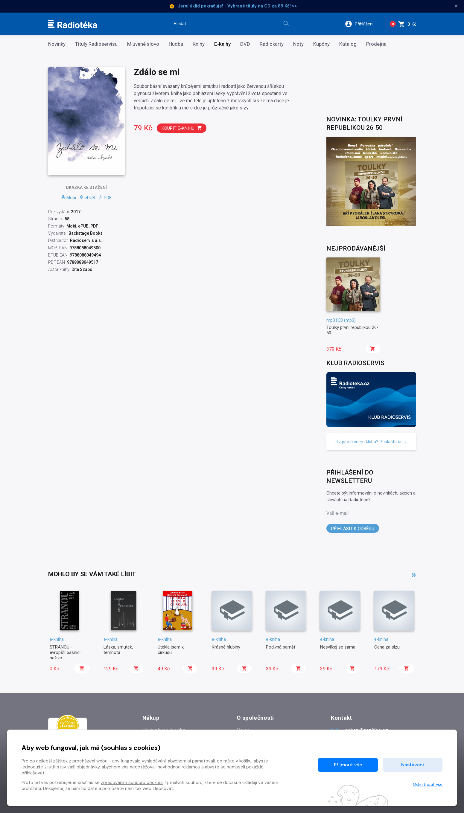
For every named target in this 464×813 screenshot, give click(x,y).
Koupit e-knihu (182, 128)
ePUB (87, 197)
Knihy (199, 44)
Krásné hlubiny (226, 647)
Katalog (348, 44)
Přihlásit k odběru (352, 528)
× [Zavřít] (456, 6)
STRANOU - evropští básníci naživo (65, 652)
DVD (245, 44)
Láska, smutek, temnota (118, 649)
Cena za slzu (387, 647)
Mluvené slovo (143, 44)
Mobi (68, 197)
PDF (105, 197)
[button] (363, 24)
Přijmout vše (348, 765)
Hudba (176, 44)
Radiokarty (272, 44)
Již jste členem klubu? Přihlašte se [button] (371, 441)
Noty (298, 44)
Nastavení (412, 765)
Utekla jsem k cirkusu (171, 649)
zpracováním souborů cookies (132, 782)
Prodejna (376, 44)
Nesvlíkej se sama (337, 647)
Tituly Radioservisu (96, 44)
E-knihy (222, 44)
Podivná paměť (280, 647)
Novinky (57, 44)
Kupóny (321, 44)
